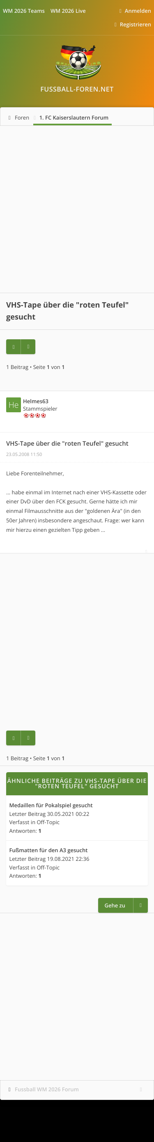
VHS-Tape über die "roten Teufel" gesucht (67, 443)
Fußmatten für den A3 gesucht (48, 850)
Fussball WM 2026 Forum (47, 1089)
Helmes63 (35, 401)
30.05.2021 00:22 (68, 814)
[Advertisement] (77, 209)
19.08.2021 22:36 (68, 858)
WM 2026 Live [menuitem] (68, 10)
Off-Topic (48, 822)
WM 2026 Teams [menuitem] (24, 10)
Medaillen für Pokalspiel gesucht (51, 805)
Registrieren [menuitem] (135, 24)
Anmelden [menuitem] (138, 10)
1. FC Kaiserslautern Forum (74, 117)
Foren (22, 117)
